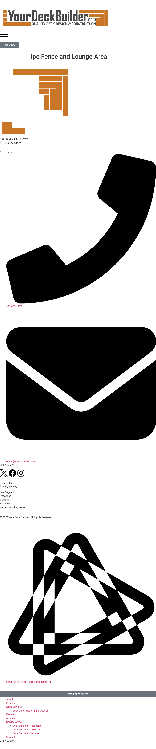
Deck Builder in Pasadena (27, 725)
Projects (11, 703)
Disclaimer (23, 521)
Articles (10, 718)
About (9, 699)
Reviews (11, 714)
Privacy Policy (8, 521)
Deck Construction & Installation (30, 710)
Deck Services (14, 706)
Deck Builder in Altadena (26, 729)
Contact (10, 737)
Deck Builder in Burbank (26, 733)
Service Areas (14, 721)
